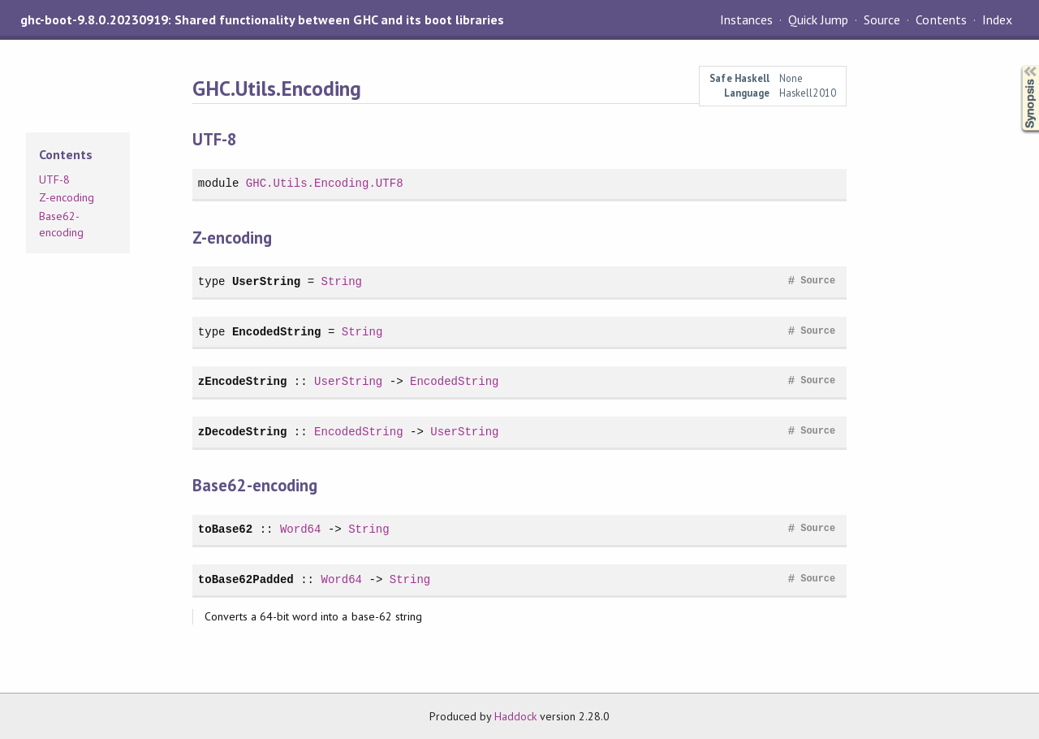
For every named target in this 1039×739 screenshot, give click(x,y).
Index (997, 19)
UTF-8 (54, 179)
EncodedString (276, 331)
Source (882, 19)
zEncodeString (242, 381)
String (341, 281)
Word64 (300, 529)
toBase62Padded (246, 579)
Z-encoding (66, 197)
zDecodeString (242, 431)
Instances (746, 19)
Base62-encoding (61, 224)
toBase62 (225, 529)
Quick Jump (818, 19)
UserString (266, 281)
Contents (941, 19)
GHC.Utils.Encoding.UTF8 (324, 183)
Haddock (515, 716)
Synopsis (1017, 65)
